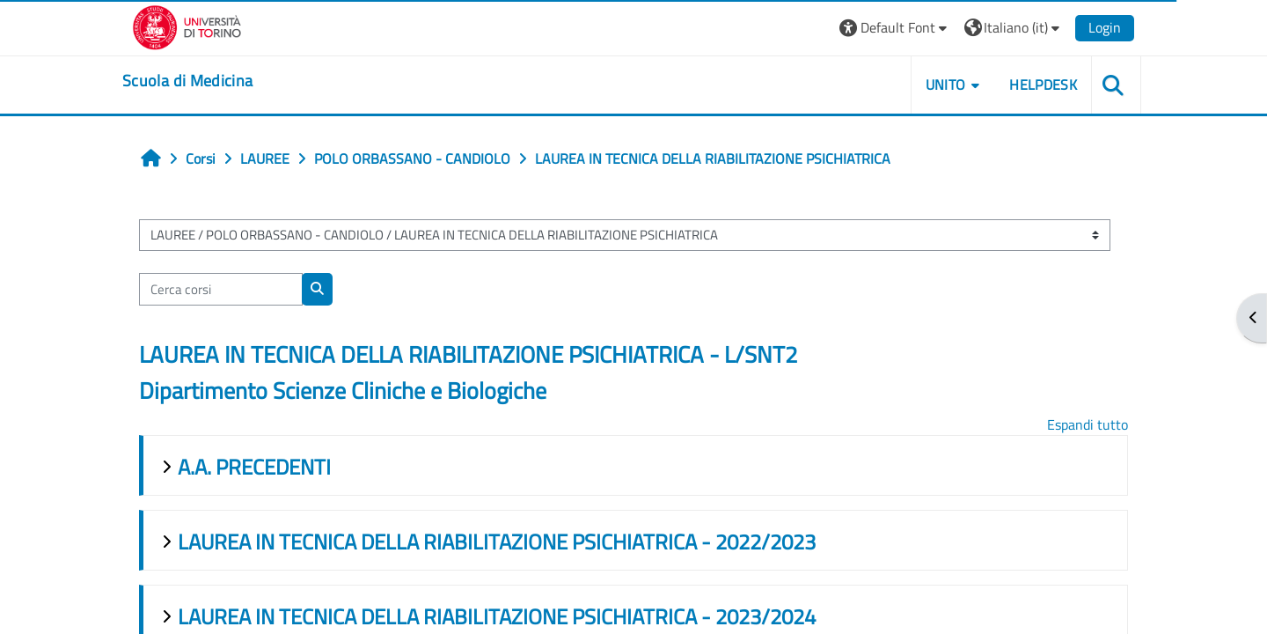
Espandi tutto (1087, 424)
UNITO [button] (946, 84)
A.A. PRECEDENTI (254, 467)
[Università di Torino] (187, 25)
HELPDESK (1043, 84)
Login (1104, 27)
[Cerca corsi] (221, 289)
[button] (895, 27)
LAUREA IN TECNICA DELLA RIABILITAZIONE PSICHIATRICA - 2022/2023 (497, 541)
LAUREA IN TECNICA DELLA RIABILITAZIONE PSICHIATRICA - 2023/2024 (497, 616)
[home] (187, 81)
